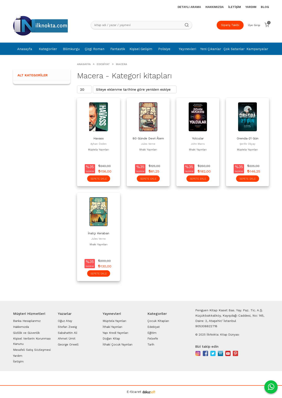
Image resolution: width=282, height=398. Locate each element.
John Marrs (198, 144)
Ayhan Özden (98, 144)
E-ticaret (134, 392)
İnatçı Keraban (98, 233)
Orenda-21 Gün (247, 138)
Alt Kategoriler (32, 75)
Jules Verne (148, 144)
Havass (98, 138)
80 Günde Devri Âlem (148, 138)
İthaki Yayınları (148, 149)
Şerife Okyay (247, 144)
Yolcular (198, 138)
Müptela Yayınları (98, 149)
